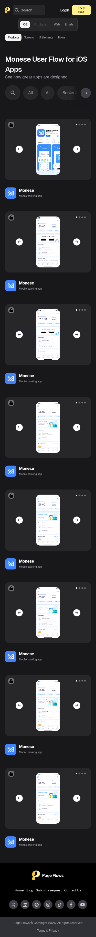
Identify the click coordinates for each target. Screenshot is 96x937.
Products (13, 37)
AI (48, 93)
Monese (26, 190)
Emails (69, 24)
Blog (29, 890)
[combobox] (33, 10)
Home (19, 890)
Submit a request (49, 890)
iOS (25, 24)
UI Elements (46, 37)
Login (64, 10)
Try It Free (81, 10)
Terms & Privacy (48, 931)
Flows (61, 37)
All (30, 93)
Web (57, 24)
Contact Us (72, 890)
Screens (29, 37)
